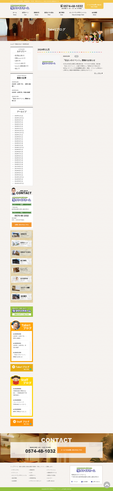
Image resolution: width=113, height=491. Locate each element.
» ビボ (30, 472)
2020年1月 (18, 135)
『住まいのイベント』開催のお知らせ (79, 60)
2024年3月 (18, 120)
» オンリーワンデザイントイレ (19, 475)
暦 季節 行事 (18, 55)
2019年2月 (18, 143)
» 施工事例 (14, 478)
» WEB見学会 (32, 478)
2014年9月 (18, 179)
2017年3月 (18, 168)
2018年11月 (18, 147)
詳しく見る (98, 73)
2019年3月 (18, 141)
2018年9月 (18, 149)
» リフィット (14, 472)
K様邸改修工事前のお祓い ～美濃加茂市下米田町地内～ (20, 393)
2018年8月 (18, 151)
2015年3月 (18, 175)
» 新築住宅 (31, 470)
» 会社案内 (14, 481)
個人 (16, 68)
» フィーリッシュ (51, 470)
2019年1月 (18, 145)
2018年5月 (18, 156)
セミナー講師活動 (20, 66)
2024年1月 (18, 124)
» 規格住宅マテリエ (52, 472)
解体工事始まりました (19, 411)
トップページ (31, 466)
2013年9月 (18, 181)
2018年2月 (18, 162)
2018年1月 (18, 164)
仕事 (76, 56)
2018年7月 (18, 153)
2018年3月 (18, 160)
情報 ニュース (19, 58)
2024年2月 (18, 122)
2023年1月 (18, 126)
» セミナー (49, 478)
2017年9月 (18, 166)
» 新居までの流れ (51, 475)
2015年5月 (18, 173)
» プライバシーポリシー (35, 481)
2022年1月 (18, 128)
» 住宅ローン (32, 475)
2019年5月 (18, 137)
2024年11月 (18, 118)
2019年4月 (18, 139)
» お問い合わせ (50, 481)
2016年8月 (18, 170)
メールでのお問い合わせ (94, 6)
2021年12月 (18, 130)
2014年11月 (18, 177)
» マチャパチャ (15, 470)
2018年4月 (18, 158)
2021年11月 (18, 132)
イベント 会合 (19, 63)
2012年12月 (18, 183)
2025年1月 (18, 115)
